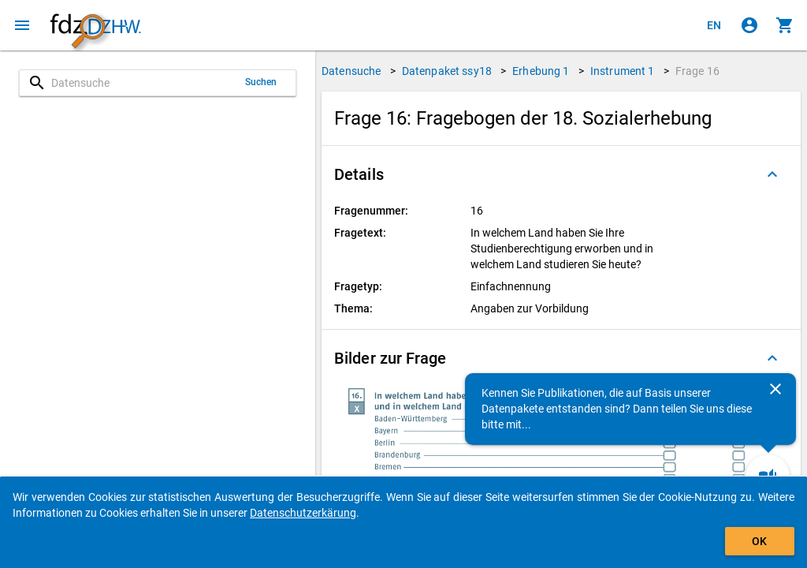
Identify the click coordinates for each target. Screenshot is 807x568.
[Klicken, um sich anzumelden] (749, 25)
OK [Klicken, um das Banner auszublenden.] (759, 541)
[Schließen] (775, 389)
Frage (697, 71)
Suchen (261, 82)
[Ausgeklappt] (772, 174)
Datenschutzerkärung (303, 512)
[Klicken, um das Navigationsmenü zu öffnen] (22, 25)
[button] (561, 174)
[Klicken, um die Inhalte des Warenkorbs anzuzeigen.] (785, 25)
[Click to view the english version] (714, 25)
